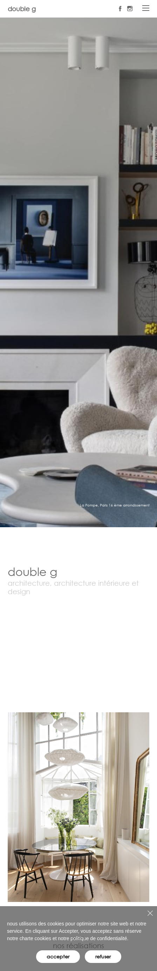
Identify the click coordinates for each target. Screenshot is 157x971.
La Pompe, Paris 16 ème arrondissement (114, 505)
